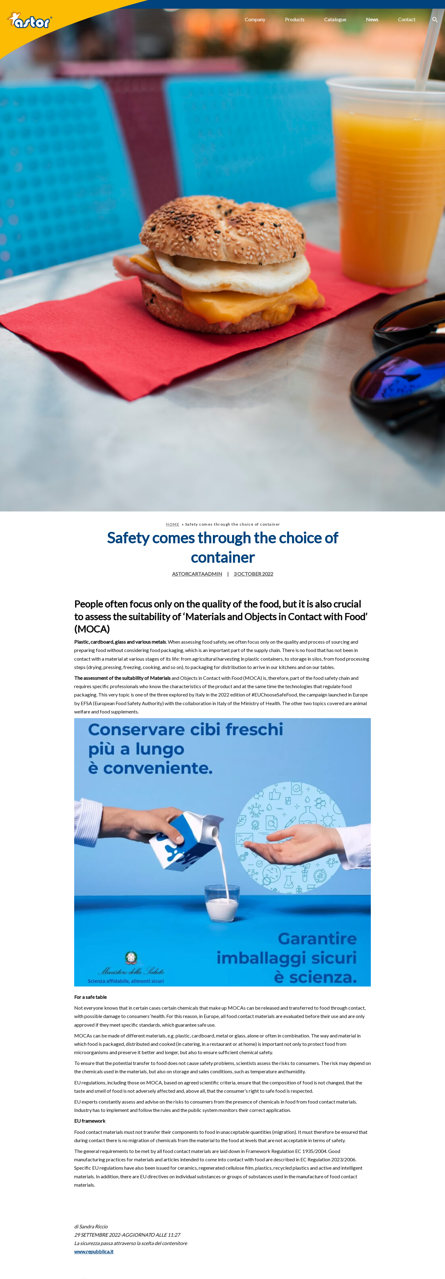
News (372, 19)
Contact (406, 19)
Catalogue (335, 19)
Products (294, 19)
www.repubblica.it (93, 1251)
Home (172, 524)
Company (255, 19)
